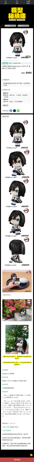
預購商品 (5, 63)
